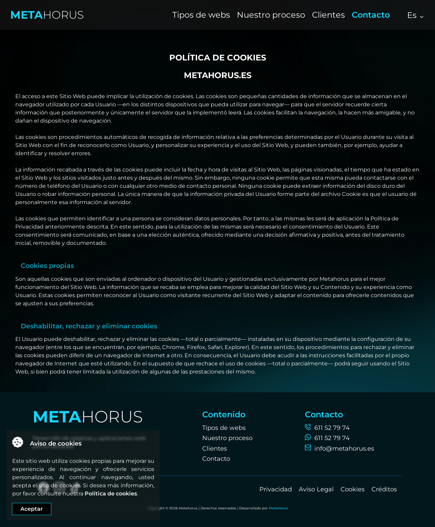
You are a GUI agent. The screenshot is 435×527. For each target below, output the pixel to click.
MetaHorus (278, 508)
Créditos (384, 489)
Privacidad (275, 489)
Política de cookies (111, 493)
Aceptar (31, 509)
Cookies (353, 489)
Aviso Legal (316, 489)
